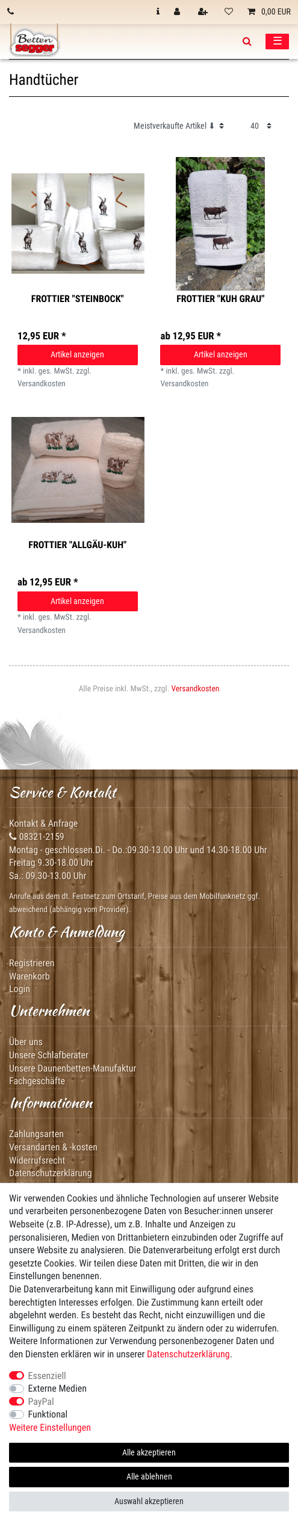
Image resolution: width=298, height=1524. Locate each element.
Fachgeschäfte (37, 1081)
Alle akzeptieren (149, 1452)
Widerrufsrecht (37, 1160)
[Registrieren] (204, 12)
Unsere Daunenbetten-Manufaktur (72, 1068)
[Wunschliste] (228, 12)
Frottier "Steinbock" (77, 298)
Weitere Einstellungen (50, 1427)
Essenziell (47, 1375)
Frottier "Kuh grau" (220, 298)
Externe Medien (57, 1388)
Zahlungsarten (36, 1134)
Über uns (26, 1041)
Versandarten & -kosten (53, 1147)
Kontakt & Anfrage (43, 823)
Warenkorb (29, 976)
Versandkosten (195, 689)
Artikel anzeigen (77, 354)
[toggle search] (247, 41)
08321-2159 (36, 836)
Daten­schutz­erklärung (188, 1354)
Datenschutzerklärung (50, 1173)
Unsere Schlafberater (48, 1055)
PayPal (41, 1401)
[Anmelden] (178, 12)
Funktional (48, 1414)
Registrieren (32, 963)
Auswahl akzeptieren (149, 1501)
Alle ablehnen (149, 1476)
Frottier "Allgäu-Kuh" (77, 545)
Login (19, 989)
